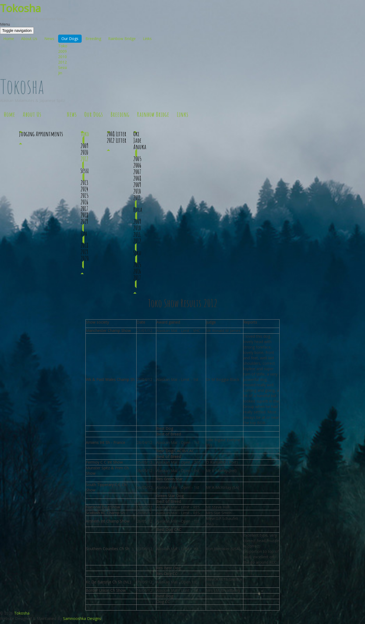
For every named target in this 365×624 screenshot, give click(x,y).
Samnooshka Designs (82, 618)
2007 (137, 172)
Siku (137, 253)
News (49, 38)
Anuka (139, 147)
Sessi (62, 67)
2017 (84, 208)
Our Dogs (69, 38)
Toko (62, 45)
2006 (137, 165)
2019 (84, 221)
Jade (137, 140)
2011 (137, 198)
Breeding (93, 38)
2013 (84, 182)
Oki (136, 134)
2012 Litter (116, 140)
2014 (84, 189)
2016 (84, 202)
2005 (137, 159)
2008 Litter (116, 134)
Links (147, 38)
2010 (62, 56)
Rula (137, 209)
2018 (84, 215)
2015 (84, 195)
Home (8, 38)
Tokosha (20, 8)
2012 (62, 62)
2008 (137, 178)
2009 (62, 51)
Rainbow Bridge (122, 38)
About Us (29, 38)
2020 (85, 258)
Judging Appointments (41, 134)
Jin (60, 72)
